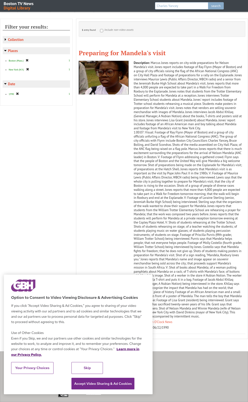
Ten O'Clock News (160, 322)
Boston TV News (19, 5)
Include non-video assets (118, 29)
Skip (87, 368)
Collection (15, 39)
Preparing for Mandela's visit (122, 53)
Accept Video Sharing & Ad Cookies (103, 383)
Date (11, 84)
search (216, 6)
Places (13, 50)
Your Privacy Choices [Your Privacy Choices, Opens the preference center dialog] (32, 368)
